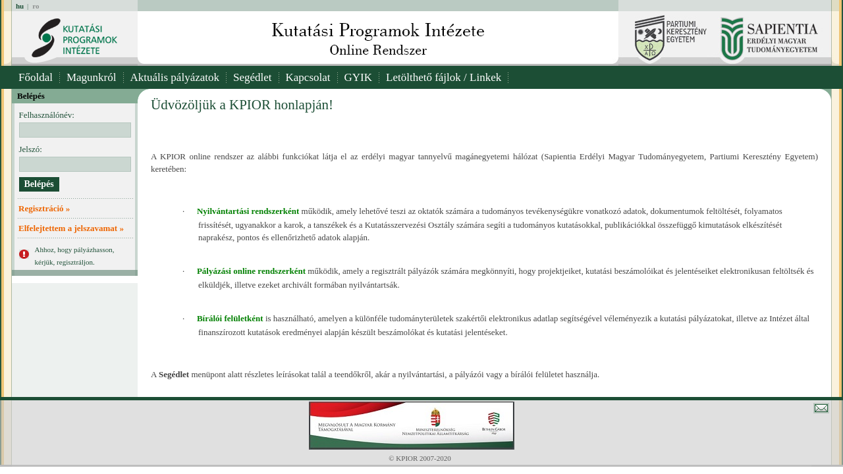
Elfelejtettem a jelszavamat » (71, 228)
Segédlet (252, 77)
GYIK (358, 77)
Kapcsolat (308, 77)
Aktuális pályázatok (175, 77)
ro (35, 6)
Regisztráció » (44, 208)
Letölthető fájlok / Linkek (443, 77)
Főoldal (35, 77)
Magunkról (92, 77)
